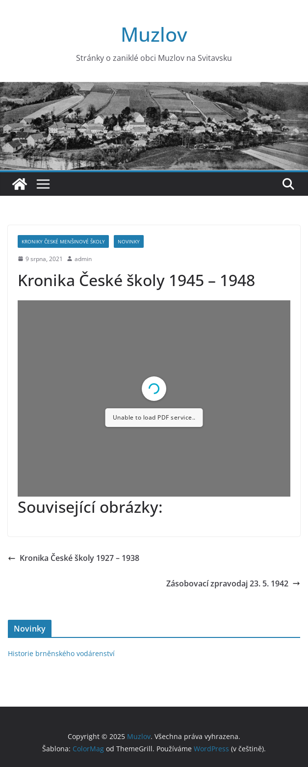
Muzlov (154, 34)
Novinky (129, 241)
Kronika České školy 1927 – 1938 (73, 558)
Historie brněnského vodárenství (61, 653)
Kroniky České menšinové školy (63, 241)
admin (83, 259)
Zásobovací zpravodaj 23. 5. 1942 (233, 583)
